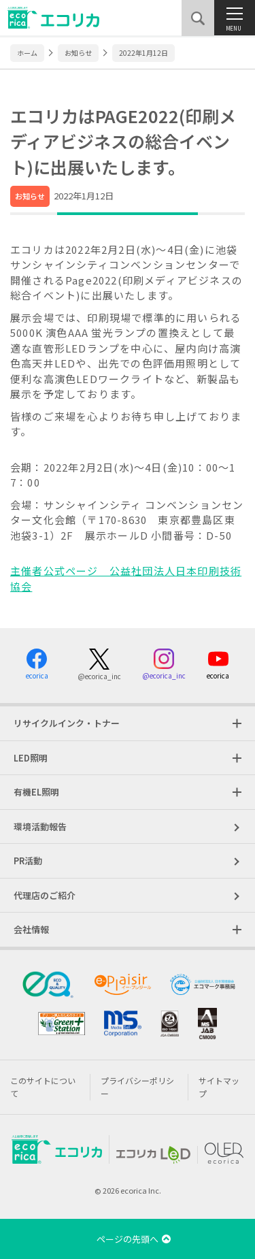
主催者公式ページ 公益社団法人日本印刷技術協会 (125, 578)
